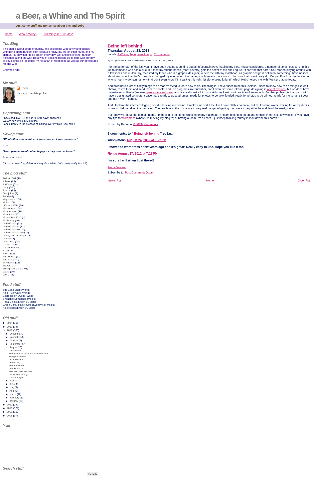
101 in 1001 (9, 178)
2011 (10, 404)
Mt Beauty (8, 220)
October (14, 340)
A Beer (6, 181)
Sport (6, 250)
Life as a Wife (10, 205)
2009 (10, 411)
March (13, 394)
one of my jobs (276, 89)
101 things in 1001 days (58, 34)
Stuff (5, 253)
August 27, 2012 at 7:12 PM (138, 153)
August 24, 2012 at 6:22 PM (146, 140)
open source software (158, 92)
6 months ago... (17, 377)
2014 (10, 322)
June (12, 384)
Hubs (6, 202)
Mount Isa (8, 214)
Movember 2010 (12, 217)
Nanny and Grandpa (14, 235)
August (13, 347)
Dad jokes (8, 193)
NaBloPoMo (9, 223)
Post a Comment (117, 167)
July (11, 380)
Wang (6, 271)
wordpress (128, 118)
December (15, 333)
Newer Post (115, 180)
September (15, 344)
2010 (10, 408)
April (12, 390)
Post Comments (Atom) (139, 172)
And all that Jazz (17, 368)
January (14, 401)
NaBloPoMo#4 (11, 226)
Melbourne (9, 208)
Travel (6, 265)
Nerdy (6, 238)
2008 (10, 415)
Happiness (9, 199)
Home (9, 34)
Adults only (14, 362)
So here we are (16, 365)
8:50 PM (138, 124)
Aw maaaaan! (16, 359)
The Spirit (8, 259)
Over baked (15, 350)
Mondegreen (10, 211)
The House (9, 256)
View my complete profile (31, 93)
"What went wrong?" (19, 374)
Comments (151, 124)
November (15, 337)
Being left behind (125, 46)
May (12, 387)
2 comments (162, 54)
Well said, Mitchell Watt (21, 371)
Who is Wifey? (28, 34)
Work (6, 274)
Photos (7, 244)
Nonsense (8, 241)
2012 (10, 330)
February (14, 397)
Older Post (304, 180)
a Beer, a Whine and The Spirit (70, 15)
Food (6, 196)
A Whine (122, 54)
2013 (10, 326)
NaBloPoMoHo (11, 229)
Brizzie (6, 190)
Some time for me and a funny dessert (28, 353)
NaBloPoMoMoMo (13, 232)
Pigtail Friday (10, 247)
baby (5, 187)
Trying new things (141, 54)
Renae (112, 153)
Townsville (8, 262)
